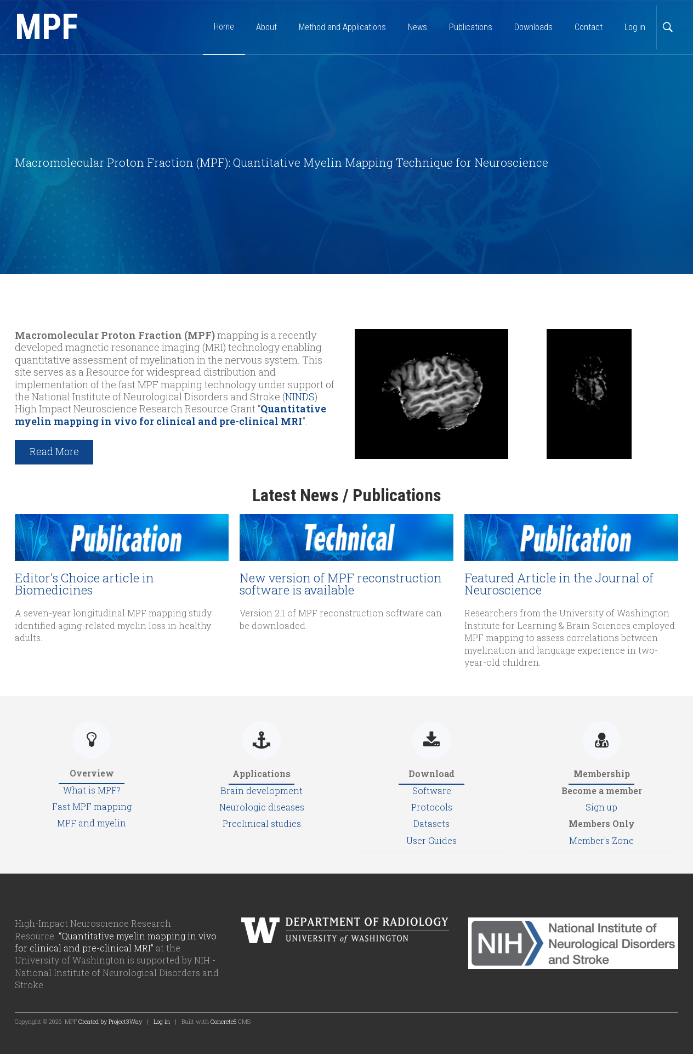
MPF (46, 27)
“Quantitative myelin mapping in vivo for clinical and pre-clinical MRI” (116, 942)
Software (431, 790)
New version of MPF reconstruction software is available (341, 584)
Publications (470, 27)
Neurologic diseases (261, 807)
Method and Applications (342, 27)
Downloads (533, 27)
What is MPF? (92, 790)
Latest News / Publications (346, 495)
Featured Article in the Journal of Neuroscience (559, 584)
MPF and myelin (91, 823)
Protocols (431, 807)
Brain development (261, 790)
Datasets (431, 823)
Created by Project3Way (110, 1021)
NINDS (300, 396)
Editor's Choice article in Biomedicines (84, 584)
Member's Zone (601, 840)
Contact (589, 27)
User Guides (431, 840)
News (417, 27)
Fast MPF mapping (92, 806)
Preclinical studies (262, 823)
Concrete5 (223, 1021)
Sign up (601, 807)
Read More (54, 451)
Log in (634, 27)
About (266, 27)
